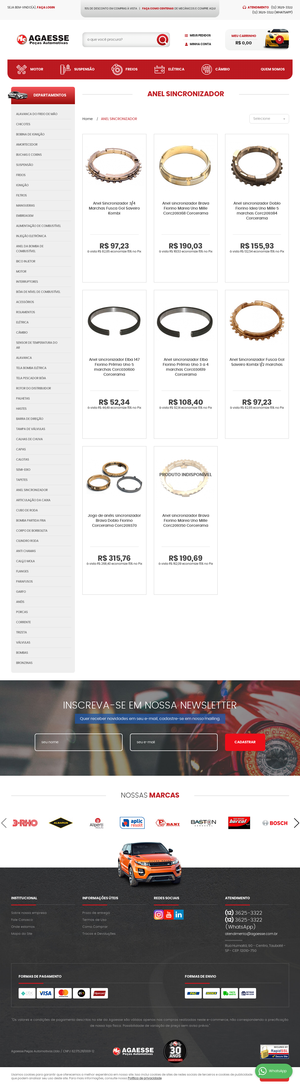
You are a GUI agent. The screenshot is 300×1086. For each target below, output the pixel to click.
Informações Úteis (100, 898)
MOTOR (21, 271)
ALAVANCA (24, 357)
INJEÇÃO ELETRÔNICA (31, 236)
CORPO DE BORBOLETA (31, 530)
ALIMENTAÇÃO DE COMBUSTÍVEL (38, 225)
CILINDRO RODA (27, 540)
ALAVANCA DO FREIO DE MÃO (36, 114)
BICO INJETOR (25, 261)
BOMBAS (22, 652)
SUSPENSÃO (24, 164)
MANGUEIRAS (25, 205)
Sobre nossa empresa (29, 913)
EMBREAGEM (24, 215)
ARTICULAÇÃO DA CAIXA (33, 500)
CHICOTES (23, 124)
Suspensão (84, 69)
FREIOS (21, 175)
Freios (131, 69)
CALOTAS (22, 459)
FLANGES (22, 571)
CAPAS (21, 449)
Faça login (46, 7)
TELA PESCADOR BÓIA (31, 378)
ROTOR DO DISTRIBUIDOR (33, 388)
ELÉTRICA (22, 322)
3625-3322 (282, 7)
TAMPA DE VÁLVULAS (30, 429)
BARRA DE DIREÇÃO (29, 418)
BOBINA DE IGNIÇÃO (30, 134)
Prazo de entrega (96, 913)
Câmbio (222, 69)
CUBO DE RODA (27, 510)
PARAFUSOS (24, 581)
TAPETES (22, 479)
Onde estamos (23, 927)
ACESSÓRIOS (25, 302)
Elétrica (176, 69)
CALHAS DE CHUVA (29, 439)
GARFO (21, 591)
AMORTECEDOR (26, 144)
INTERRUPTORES (27, 281)
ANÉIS (20, 601)
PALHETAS (23, 398)
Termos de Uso (94, 920)
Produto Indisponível (185, 478)
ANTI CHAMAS (26, 551)
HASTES (21, 408)
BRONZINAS (24, 662)
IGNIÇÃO (22, 185)
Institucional (24, 898)
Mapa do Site (21, 933)
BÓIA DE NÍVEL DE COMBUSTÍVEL (38, 291)
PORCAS (22, 612)
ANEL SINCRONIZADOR (32, 490)
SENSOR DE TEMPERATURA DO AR (36, 345)
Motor (36, 69)
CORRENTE (23, 622)
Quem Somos (273, 69)
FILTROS (21, 195)
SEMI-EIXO (23, 469)
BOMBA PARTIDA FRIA (31, 520)
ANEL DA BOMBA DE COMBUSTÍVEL (29, 249)
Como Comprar (95, 927)
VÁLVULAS (23, 642)
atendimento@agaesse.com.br (251, 934)
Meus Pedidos (200, 35)
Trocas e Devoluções (99, 933)
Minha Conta (200, 44)
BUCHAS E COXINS (29, 154)
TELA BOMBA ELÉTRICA (31, 368)
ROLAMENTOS (25, 312)
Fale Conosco (22, 920)
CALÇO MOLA (25, 561)
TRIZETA (21, 632)
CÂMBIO (22, 332)
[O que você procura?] (162, 39)
